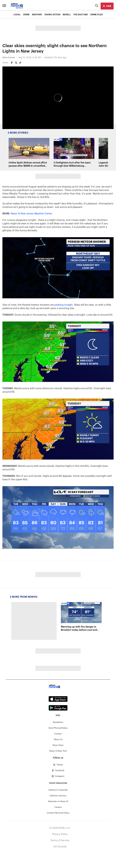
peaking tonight (63, 305)
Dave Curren (8, 58)
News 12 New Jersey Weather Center (31, 213)
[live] (107, 6)
